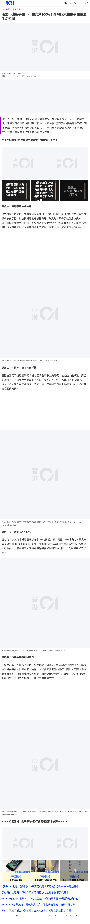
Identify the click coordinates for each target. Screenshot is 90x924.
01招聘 (23, 913)
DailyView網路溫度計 (26, 874)
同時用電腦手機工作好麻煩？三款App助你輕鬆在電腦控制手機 (36, 786)
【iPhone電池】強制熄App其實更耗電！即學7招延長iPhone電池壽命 (40, 762)
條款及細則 (81, 913)
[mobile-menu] (3, 3)
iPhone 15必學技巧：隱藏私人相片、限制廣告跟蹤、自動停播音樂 (38, 780)
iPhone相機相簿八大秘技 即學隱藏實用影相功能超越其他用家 (37, 798)
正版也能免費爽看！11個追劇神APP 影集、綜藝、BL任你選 (35, 859)
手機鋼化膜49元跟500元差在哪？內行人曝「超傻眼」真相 (34, 851)
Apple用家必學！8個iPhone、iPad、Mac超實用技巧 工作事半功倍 (39, 792)
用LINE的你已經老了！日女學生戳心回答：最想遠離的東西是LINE (38, 866)
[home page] (10, 3)
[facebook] (64, 904)
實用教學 (16, 9)
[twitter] (86, 904)
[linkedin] (81, 904)
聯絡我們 (60, 913)
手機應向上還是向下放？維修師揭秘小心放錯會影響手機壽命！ (36, 768)
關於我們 (14, 913)
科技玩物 (5, 9)
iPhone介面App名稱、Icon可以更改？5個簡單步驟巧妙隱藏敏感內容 (40, 774)
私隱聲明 (70, 913)
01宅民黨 (7, 882)
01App (41, 913)
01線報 (5, 913)
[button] (86, 75)
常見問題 (50, 913)
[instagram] (70, 904)
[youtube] (75, 904)
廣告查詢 (32, 913)
